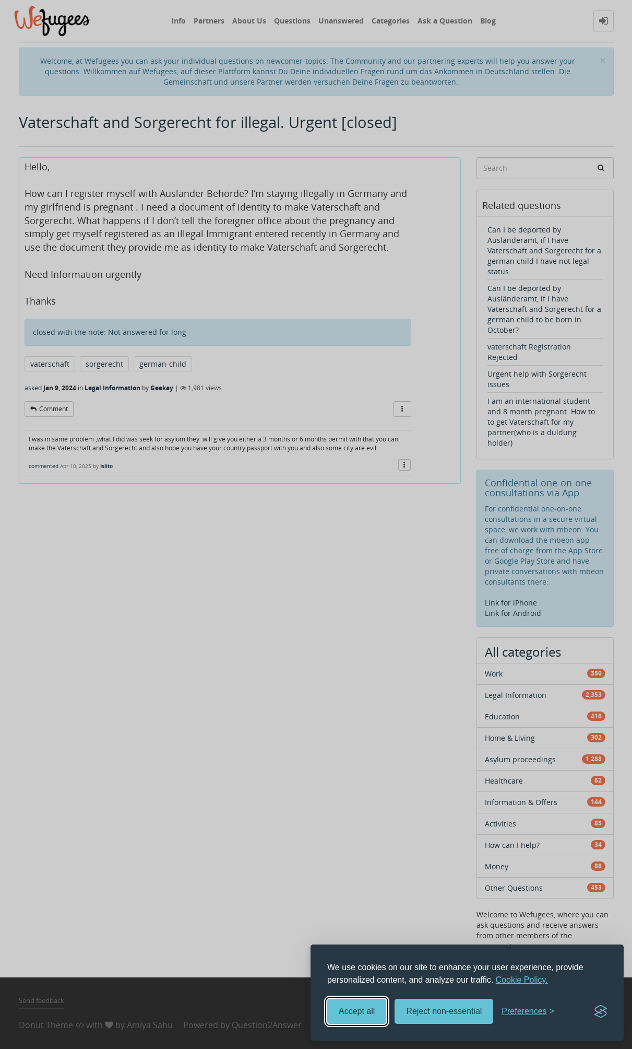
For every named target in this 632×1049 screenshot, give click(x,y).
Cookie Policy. (522, 979)
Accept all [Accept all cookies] (357, 1011)
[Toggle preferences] (528, 1012)
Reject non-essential (444, 1011)
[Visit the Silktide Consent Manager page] (600, 1011)
